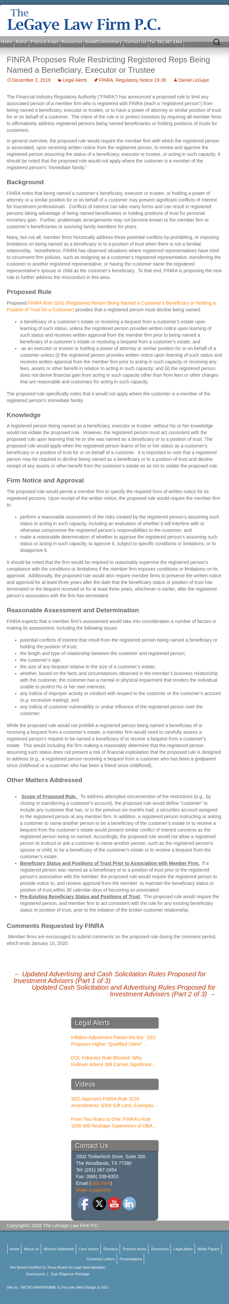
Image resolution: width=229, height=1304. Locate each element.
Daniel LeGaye (193, 80)
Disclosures (35, 1274)
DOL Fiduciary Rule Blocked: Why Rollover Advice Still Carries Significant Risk (111, 1061)
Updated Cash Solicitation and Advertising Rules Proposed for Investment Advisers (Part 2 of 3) (124, 990)
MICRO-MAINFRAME (38, 1287)
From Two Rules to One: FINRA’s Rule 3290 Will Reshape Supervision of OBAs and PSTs (113, 1122)
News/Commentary (104, 42)
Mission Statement (59, 1249)
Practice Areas (45, 42)
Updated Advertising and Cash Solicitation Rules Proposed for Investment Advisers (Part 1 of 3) (110, 977)
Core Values (89, 1249)
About (21, 42)
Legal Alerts (75, 80)
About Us (31, 1249)
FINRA (106, 80)
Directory (110, 1249)
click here (100, 1183)
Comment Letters (101, 1259)
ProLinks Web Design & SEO (85, 1287)
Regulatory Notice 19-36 (141, 80)
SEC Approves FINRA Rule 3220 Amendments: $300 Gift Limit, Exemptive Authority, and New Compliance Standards (113, 1102)
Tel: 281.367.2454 (166, 42)
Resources (72, 42)
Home (6, 42)
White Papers (209, 1249)
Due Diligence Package (70, 1274)
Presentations (131, 1259)
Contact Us (135, 42)
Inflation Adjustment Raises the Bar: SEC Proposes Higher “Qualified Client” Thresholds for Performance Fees (113, 1041)
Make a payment (93, 1190)
